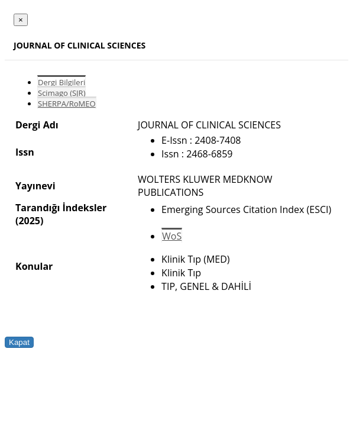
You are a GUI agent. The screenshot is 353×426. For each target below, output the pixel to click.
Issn (24, 152)
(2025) (29, 220)
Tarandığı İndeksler (60, 207)
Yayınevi (35, 185)
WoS (172, 236)
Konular (34, 266)
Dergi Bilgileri (61, 82)
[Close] (21, 20)
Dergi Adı (37, 124)
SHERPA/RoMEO (67, 103)
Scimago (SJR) (61, 93)
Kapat (19, 342)
